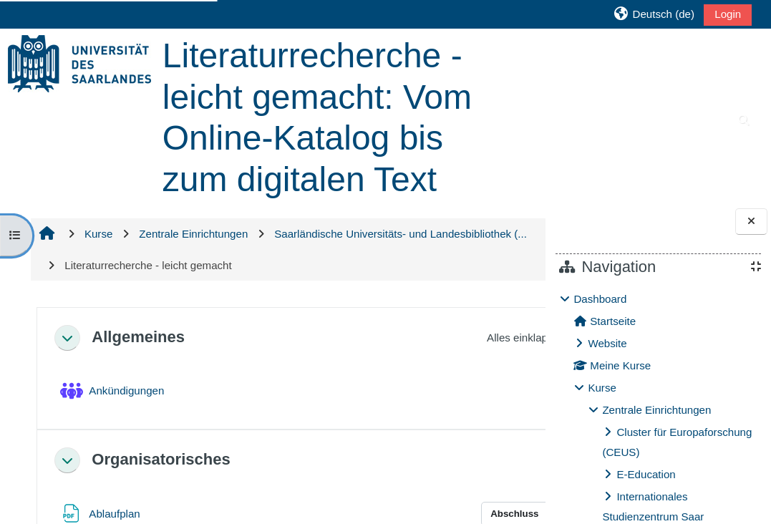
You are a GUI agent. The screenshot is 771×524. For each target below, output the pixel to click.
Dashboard (599, 299)
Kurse (602, 388)
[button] (654, 14)
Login (727, 14)
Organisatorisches (160, 459)
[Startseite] (79, 63)
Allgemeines (137, 337)
